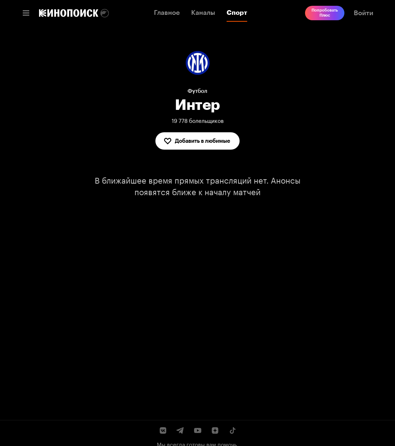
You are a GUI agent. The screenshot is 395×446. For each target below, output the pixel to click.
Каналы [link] (203, 13)
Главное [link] (167, 13)
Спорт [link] (237, 13)
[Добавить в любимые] (197, 141)
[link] (68, 13)
